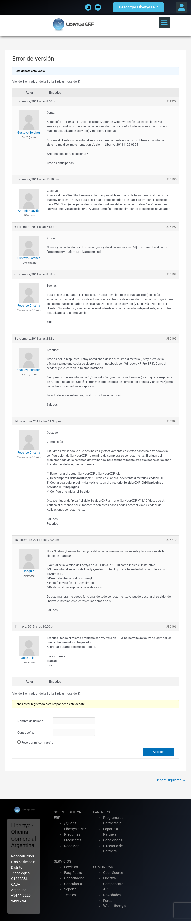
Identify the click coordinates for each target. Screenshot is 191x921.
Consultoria (73, 884)
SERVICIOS (62, 861)
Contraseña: (25, 732)
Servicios (71, 867)
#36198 (171, 274)
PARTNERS (101, 812)
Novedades (112, 895)
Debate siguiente (171, 780)
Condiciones (112, 840)
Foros (107, 901)
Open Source (113, 873)
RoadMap (71, 846)
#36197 (171, 227)
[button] (181, 7)
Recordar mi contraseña (37, 742)
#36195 (171, 179)
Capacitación (74, 878)
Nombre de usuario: (30, 721)
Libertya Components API (113, 883)
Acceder (158, 752)
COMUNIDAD (103, 867)
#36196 (171, 626)
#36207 (171, 421)
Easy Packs (73, 873)
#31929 (171, 101)
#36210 (171, 540)
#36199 (171, 338)
